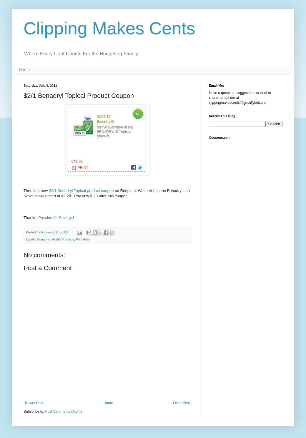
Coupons (43, 239)
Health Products (62, 239)
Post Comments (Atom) (63, 411)
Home (24, 69)
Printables (83, 239)
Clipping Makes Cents (109, 28)
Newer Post (34, 403)
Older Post (181, 403)
